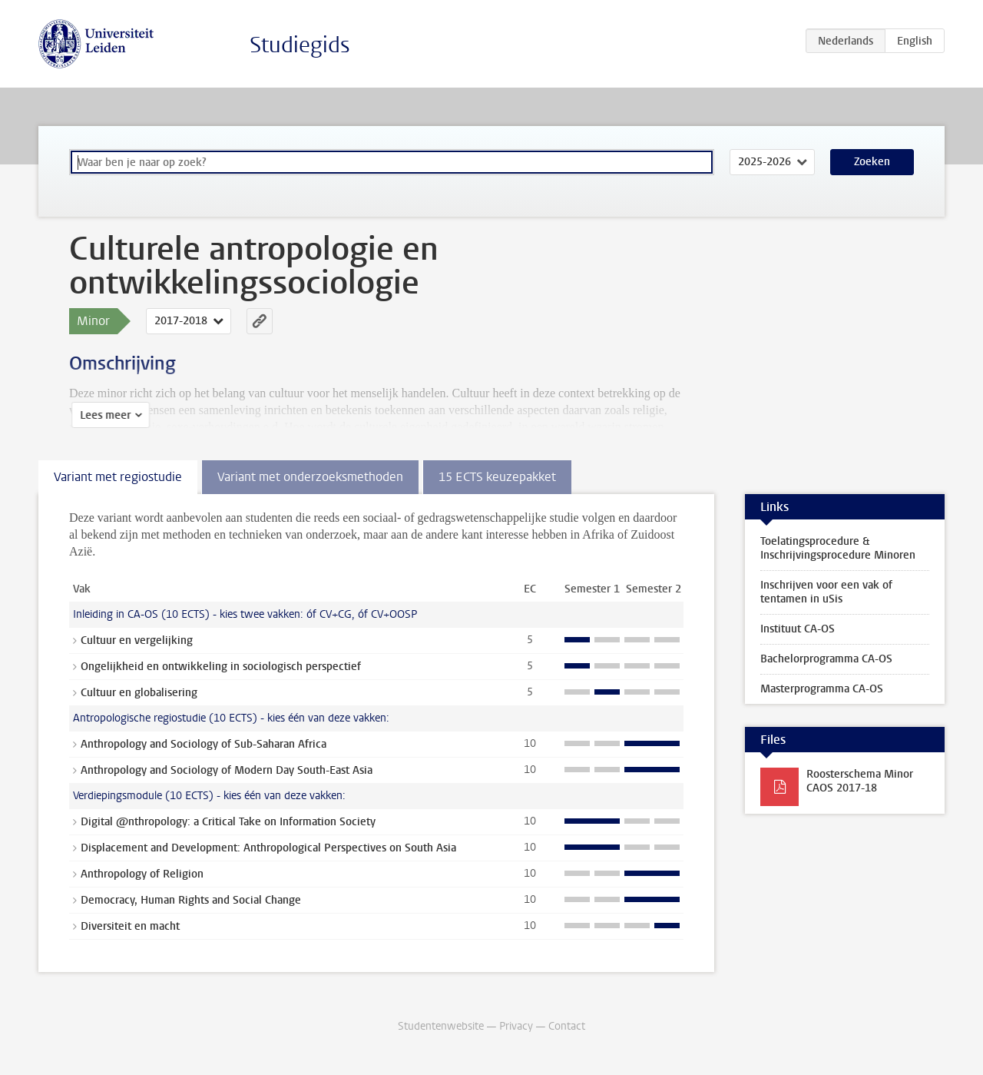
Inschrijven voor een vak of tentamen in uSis (826, 592)
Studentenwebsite (441, 1026)
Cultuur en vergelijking (137, 640)
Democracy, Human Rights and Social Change (191, 900)
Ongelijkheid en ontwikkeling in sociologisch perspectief (221, 666)
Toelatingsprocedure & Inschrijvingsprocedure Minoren (837, 548)
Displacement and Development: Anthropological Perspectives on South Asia (268, 848)
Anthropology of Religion (142, 874)
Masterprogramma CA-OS (821, 689)
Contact (566, 1026)
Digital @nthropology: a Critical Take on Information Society (228, 822)
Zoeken (872, 161)
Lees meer (103, 415)
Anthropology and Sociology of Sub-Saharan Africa (203, 744)
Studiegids (300, 45)
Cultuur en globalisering (139, 692)
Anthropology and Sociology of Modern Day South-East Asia (226, 770)
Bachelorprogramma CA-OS (826, 659)
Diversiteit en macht (130, 926)
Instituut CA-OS (797, 629)
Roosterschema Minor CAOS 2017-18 (859, 781)
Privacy (516, 1026)
